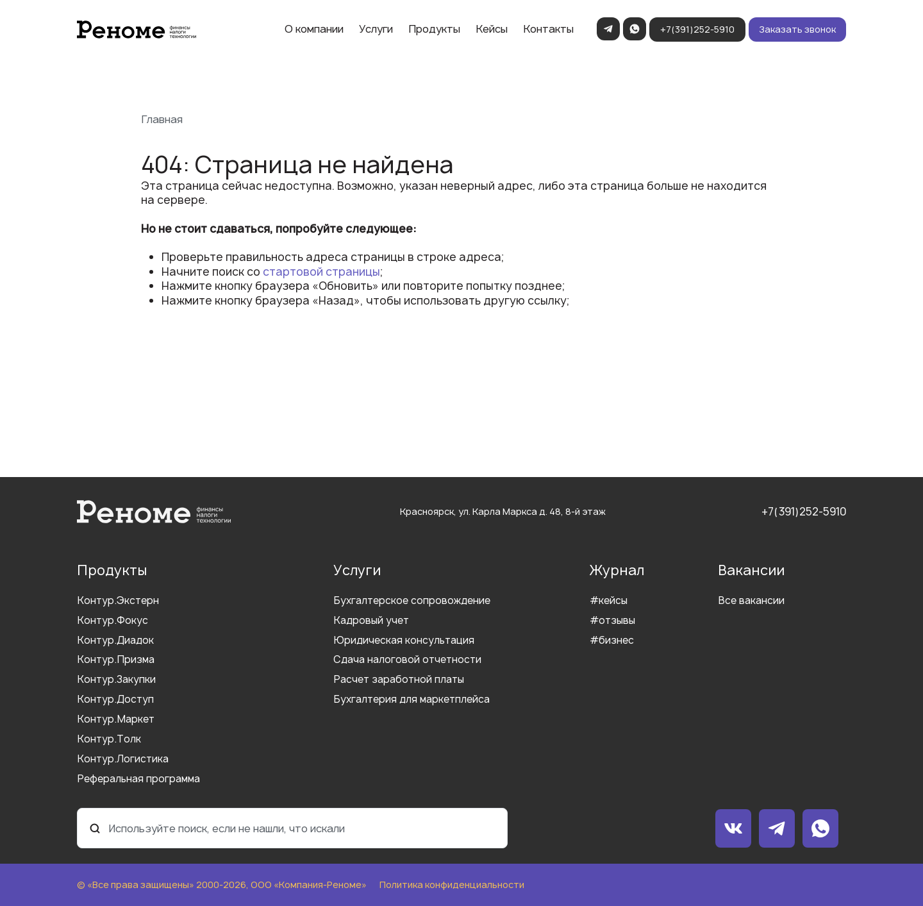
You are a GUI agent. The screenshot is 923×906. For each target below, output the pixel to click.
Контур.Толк (109, 740)
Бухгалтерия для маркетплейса (411, 700)
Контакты (548, 29)
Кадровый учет (371, 621)
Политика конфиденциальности (451, 885)
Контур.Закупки (116, 680)
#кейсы (609, 601)
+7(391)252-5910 (697, 29)
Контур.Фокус (112, 621)
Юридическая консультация (403, 641)
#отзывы (612, 621)
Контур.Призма (115, 660)
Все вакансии (751, 601)
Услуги (376, 29)
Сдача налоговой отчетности (407, 660)
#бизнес (612, 641)
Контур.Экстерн (118, 601)
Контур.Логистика (123, 759)
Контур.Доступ (115, 700)
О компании (314, 29)
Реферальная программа (138, 779)
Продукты (434, 29)
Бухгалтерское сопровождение (411, 601)
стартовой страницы (321, 271)
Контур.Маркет (115, 720)
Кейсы (492, 29)
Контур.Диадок (115, 641)
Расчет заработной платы (398, 680)
